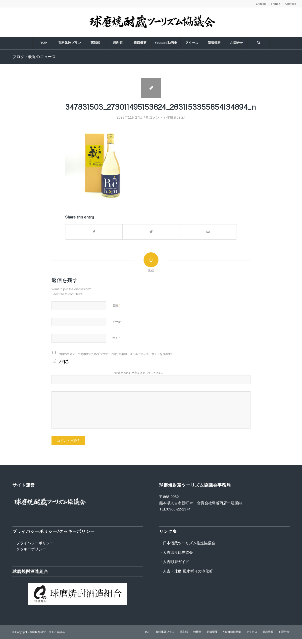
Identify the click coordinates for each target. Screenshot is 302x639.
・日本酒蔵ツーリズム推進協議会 (187, 543)
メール (117, 321)
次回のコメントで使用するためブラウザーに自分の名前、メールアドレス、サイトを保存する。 (117, 354)
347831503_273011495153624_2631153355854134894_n (160, 106)
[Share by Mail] (208, 231)
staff (182, 117)
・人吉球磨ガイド (174, 562)
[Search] (258, 43)
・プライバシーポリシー (32, 543)
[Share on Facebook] (93, 231)
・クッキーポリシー (29, 549)
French (275, 3)
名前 (116, 305)
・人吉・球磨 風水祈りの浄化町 (185, 571)
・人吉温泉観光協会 (176, 552)
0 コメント (154, 117)
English (261, 3)
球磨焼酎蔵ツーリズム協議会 (47, 632)
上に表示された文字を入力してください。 (138, 372)
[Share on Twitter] (151, 231)
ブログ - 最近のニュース (34, 56)
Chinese (290, 3)
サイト (116, 337)
